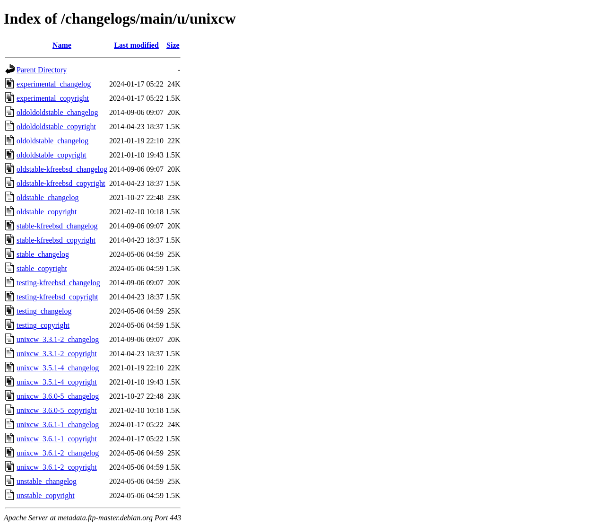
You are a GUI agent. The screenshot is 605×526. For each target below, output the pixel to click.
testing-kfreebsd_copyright (57, 297)
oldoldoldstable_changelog (57, 112)
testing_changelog (44, 311)
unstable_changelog (47, 481)
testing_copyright (43, 325)
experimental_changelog (54, 84)
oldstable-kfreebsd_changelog (62, 169)
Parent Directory (42, 70)
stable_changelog (43, 254)
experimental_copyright (53, 98)
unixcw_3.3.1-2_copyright (57, 354)
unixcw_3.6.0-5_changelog (58, 396)
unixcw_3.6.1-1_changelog (58, 425)
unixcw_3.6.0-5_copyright (57, 410)
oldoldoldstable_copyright (56, 127)
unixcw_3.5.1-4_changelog (58, 368)
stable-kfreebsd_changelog (57, 226)
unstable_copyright (46, 495)
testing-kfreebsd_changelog (58, 283)
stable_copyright (42, 268)
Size (173, 45)
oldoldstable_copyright (51, 155)
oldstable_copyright (47, 212)
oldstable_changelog (48, 197)
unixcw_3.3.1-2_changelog (58, 339)
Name (61, 45)
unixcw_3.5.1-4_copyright (57, 382)
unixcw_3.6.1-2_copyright (57, 467)
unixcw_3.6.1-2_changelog (58, 453)
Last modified (136, 45)
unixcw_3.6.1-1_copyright (57, 439)
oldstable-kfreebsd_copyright (61, 183)
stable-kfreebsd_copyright (56, 240)
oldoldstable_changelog (52, 141)
